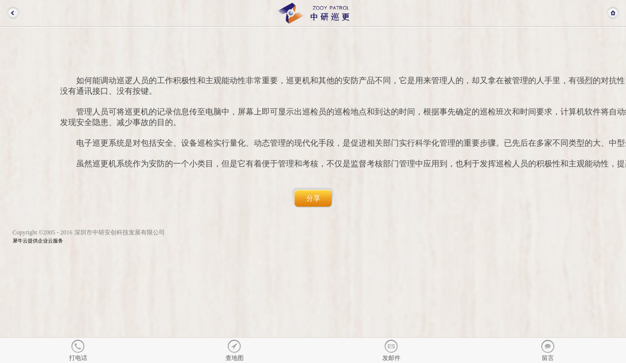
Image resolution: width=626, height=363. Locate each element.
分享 (313, 198)
